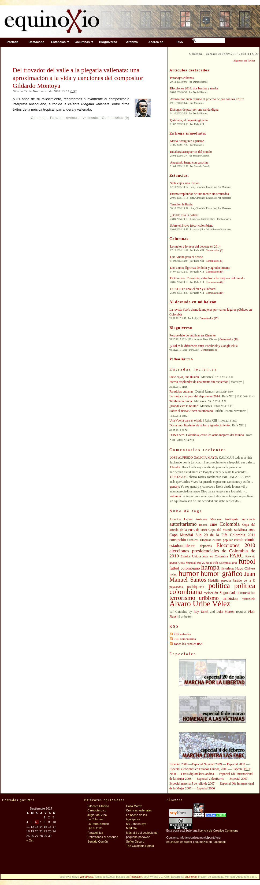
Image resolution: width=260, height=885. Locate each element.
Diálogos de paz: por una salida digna (194, 109)
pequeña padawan (138, 837)
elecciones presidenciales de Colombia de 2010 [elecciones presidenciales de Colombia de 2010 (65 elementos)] (212, 553)
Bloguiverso (108, 41)
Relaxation (135, 876)
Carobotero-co (96, 810)
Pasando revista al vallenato (74, 118)
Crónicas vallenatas (139, 810)
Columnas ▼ (84, 41)
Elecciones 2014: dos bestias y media (194, 88)
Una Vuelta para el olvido (186, 257)
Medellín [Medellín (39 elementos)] (213, 580)
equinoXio (190, 876)
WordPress (86, 876)
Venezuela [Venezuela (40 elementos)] (248, 599)
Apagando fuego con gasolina (189, 162)
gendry (174, 486)
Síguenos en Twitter (244, 60)
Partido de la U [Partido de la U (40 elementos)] (244, 580)
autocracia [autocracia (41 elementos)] (248, 519)
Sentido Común (97, 841)
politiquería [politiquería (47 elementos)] (195, 587)
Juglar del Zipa (97, 815)
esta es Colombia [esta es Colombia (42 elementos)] (215, 556)
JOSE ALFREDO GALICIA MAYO (193, 457)
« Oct (29, 840)
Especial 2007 (238, 779)
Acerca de (155, 41)
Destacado (36, 41)
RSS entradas (182, 634)
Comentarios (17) (209, 318)
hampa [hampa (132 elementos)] (210, 567)
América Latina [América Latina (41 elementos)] (180, 519)
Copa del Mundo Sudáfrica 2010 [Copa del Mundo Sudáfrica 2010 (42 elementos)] (232, 530)
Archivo (132, 41)
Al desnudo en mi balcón (193, 302)
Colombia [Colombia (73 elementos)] (230, 524)
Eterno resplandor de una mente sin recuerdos (199, 194)
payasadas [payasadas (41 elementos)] (176, 587)
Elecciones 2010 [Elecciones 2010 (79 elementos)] (235, 545)
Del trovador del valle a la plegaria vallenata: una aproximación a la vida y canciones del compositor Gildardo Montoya (78, 78)
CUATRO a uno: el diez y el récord (193, 289)
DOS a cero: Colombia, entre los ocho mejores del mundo (207, 278)
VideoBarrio (181, 359)
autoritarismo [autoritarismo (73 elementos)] (183, 524)
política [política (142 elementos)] (219, 586)
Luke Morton (226, 612)
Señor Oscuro (135, 841)
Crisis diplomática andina (197, 774)
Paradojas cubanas (182, 78)
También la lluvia (181, 204)
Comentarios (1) (209, 349)
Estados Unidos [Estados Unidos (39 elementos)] (191, 556)
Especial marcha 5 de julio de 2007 (192, 783)
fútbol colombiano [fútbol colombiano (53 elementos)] (184, 568)
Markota (131, 828)
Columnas (39, 118)
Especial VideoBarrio (210, 779)
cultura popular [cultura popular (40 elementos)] (223, 540)
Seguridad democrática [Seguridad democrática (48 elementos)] (237, 592)
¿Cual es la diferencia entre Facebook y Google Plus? (203, 346)
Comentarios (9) (115, 118)
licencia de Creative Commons (218, 830)
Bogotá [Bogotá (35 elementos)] (203, 524)
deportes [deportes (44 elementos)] (206, 546)
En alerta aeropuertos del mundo (191, 152)
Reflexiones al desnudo (102, 837)
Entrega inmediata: (188, 133)
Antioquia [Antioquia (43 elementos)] (231, 519)
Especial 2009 (178, 764)
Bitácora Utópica (98, 806)
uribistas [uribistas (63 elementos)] (230, 598)
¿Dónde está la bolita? (184, 215)
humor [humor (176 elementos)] (188, 573)
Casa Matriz (134, 806)
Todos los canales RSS (188, 644)
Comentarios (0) (214, 250)
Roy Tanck (201, 612)
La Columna (95, 819)
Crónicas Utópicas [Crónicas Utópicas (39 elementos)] (199, 540)
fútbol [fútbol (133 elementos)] (247, 561)
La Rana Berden (98, 823)
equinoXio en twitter (179, 841)
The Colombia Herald (140, 845)
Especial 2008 (236, 764)
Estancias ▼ (60, 41)
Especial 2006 (206, 788)
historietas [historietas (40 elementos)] (227, 568)
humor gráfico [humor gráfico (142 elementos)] (221, 574)
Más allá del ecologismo (141, 832)
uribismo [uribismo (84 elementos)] (208, 598)
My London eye (136, 823)
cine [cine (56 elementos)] (213, 524)
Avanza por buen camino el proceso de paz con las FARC (207, 99)
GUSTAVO (177, 477)
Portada (12, 41)
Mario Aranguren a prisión (187, 141)
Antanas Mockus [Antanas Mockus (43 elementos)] (208, 519)
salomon (175, 496)
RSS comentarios (184, 639)
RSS (179, 41)
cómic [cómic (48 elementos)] (238, 540)
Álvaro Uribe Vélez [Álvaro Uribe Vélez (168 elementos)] (199, 603)
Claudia (175, 467)
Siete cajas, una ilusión (184, 183)
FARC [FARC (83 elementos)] (237, 555)
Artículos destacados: (190, 70)
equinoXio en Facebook (210, 841)
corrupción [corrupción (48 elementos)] (177, 540)
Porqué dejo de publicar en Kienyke (192, 335)
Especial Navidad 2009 (207, 764)
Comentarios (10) (229, 339)
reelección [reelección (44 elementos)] (210, 593)
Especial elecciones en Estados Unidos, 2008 (198, 769)
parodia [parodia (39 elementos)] (226, 580)
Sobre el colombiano (191, 225)
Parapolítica (95, 832)
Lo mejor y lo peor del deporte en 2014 (195, 246)
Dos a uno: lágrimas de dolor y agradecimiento (200, 268)
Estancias (178, 175)
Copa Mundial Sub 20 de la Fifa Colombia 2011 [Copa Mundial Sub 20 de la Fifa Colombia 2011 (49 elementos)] (212, 535)
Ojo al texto (94, 828)
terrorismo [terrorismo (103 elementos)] (182, 597)
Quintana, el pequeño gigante (189, 120)
